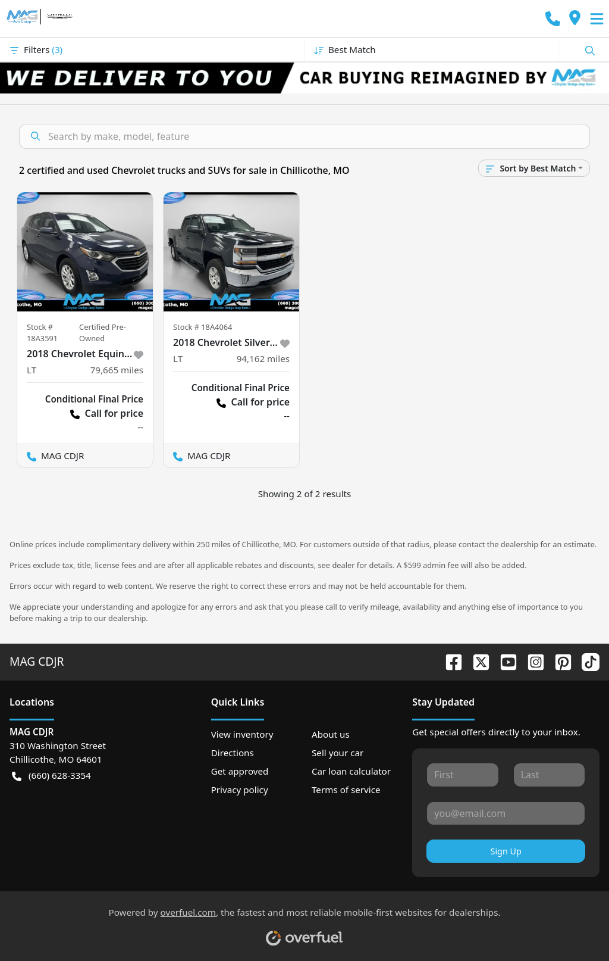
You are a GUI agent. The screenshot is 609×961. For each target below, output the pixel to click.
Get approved (240, 771)
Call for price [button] (106, 413)
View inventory (242, 734)
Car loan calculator (351, 771)
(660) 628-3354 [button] (51, 775)
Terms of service (346, 789)
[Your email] (505, 813)
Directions (232, 753)
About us (331, 734)
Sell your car (337, 753)
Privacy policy (239, 789)
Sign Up (506, 851)
